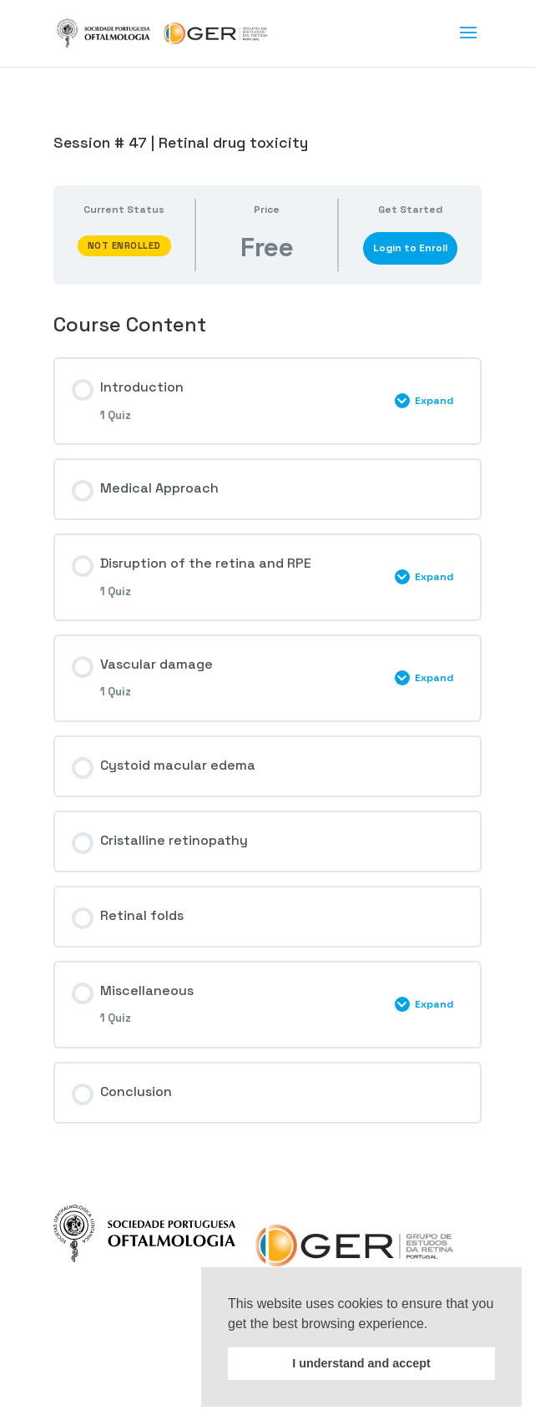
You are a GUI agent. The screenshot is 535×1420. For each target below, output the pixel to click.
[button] (434, 1324)
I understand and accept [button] (361, 1363)
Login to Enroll (410, 248)
